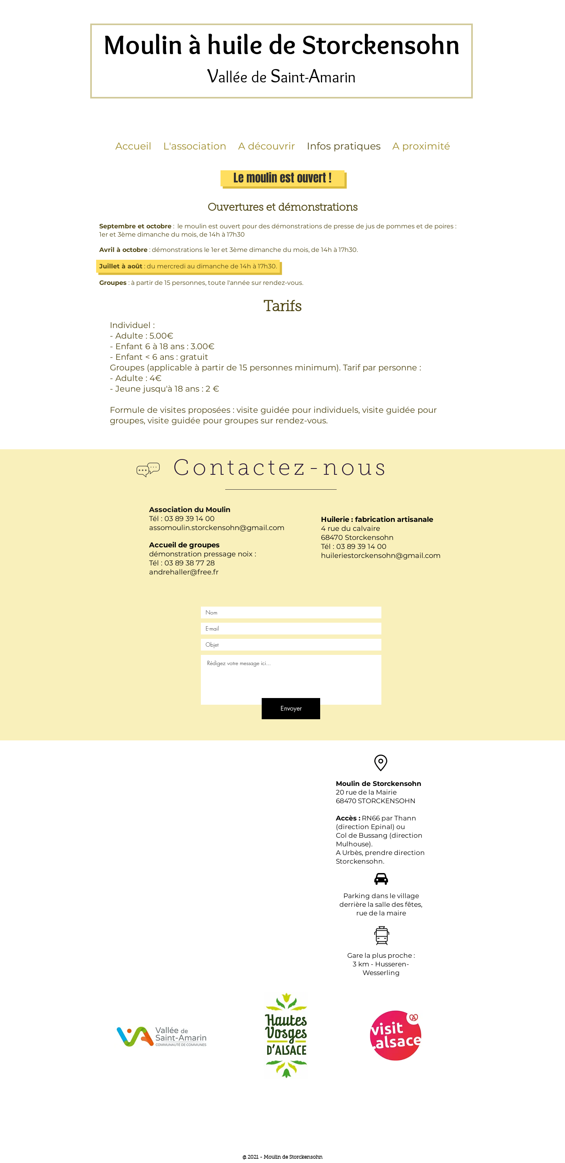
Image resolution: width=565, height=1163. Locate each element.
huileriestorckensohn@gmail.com (381, 555)
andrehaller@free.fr (184, 572)
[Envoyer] (291, 708)
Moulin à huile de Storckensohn (282, 44)
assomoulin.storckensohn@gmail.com (216, 527)
